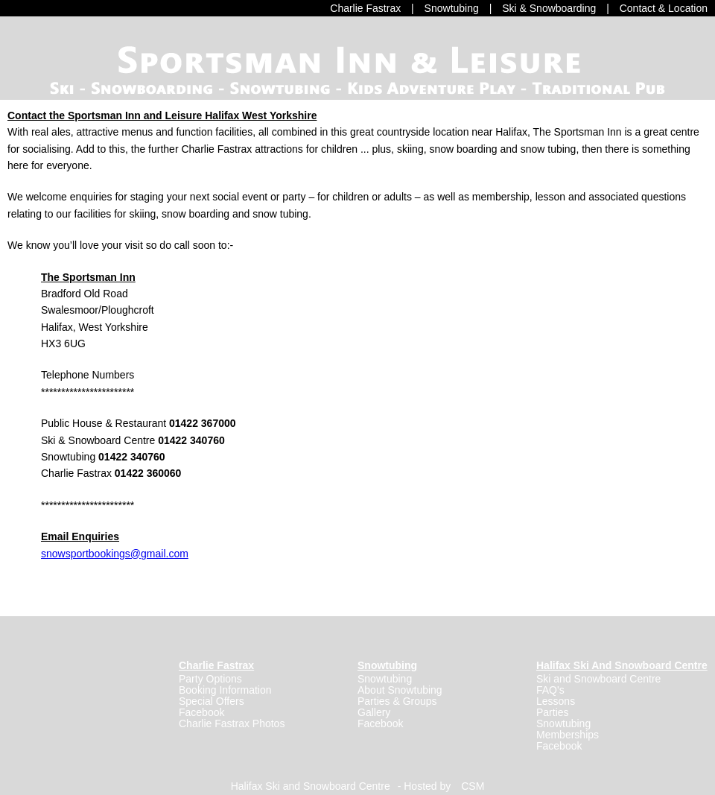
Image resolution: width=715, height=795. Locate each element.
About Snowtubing (400, 690)
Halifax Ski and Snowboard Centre (310, 786)
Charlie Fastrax (365, 8)
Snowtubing (452, 8)
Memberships (567, 735)
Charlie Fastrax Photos (232, 723)
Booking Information (225, 690)
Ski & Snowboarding (549, 8)
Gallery (374, 712)
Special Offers (211, 701)
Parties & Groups (397, 701)
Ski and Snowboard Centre (598, 679)
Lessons (555, 701)
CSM (472, 786)
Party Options (210, 679)
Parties (552, 712)
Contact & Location (664, 8)
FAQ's (550, 690)
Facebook (201, 712)
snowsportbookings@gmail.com (114, 554)
